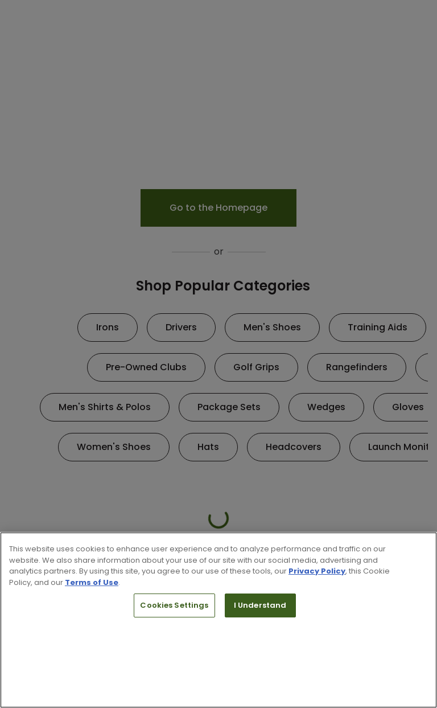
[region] (218, 620)
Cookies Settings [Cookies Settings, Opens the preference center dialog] (174, 605)
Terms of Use (91, 582)
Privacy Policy (316, 571)
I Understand (260, 605)
